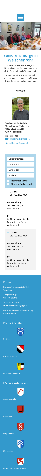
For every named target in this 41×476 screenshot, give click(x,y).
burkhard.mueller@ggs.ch (17, 139)
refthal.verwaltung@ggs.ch (15, 305)
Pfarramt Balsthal (19, 180)
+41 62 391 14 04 (11, 302)
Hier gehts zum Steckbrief (16, 143)
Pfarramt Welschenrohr (22, 184)
